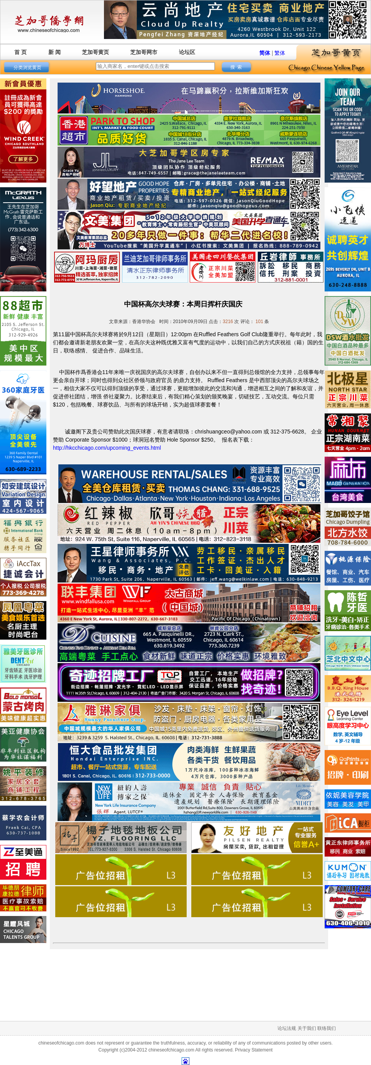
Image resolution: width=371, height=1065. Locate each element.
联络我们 (326, 1028)
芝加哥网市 (143, 52)
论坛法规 (286, 1028)
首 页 (20, 52)
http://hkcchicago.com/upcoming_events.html (107, 448)
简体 (264, 53)
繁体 (279, 53)
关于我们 (307, 1028)
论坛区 (187, 52)
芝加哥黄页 (95, 52)
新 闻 (54, 52)
